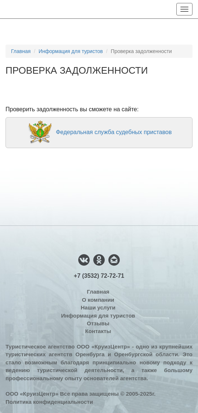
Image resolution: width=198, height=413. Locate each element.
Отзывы (98, 323)
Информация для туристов (71, 51)
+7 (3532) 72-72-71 (99, 276)
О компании (98, 300)
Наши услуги (98, 307)
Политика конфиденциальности (49, 402)
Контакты (98, 331)
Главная (20, 51)
